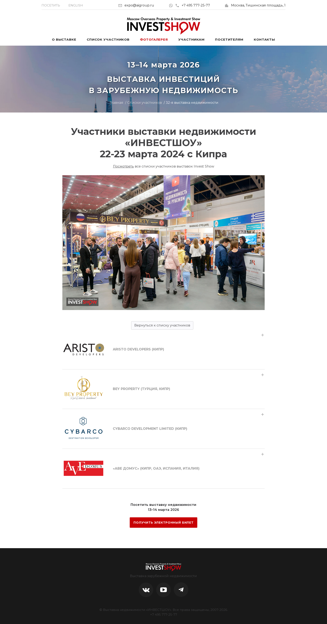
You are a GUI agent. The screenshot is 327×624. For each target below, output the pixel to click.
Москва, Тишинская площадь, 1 (258, 5)
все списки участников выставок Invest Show (163, 166)
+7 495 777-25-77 (192, 5)
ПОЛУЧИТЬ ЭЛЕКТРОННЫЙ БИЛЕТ (163, 522)
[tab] (163, 349)
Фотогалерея (154, 39)
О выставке (64, 39)
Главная (116, 103)
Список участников (108, 39)
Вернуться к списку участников (162, 325)
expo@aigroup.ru (139, 5)
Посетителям (229, 39)
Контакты (264, 39)
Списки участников (144, 103)
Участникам (191, 39)
